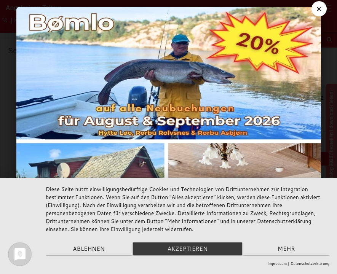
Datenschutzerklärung (310, 263)
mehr (287, 249)
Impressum (277, 263)
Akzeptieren (188, 249)
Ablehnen (88, 249)
